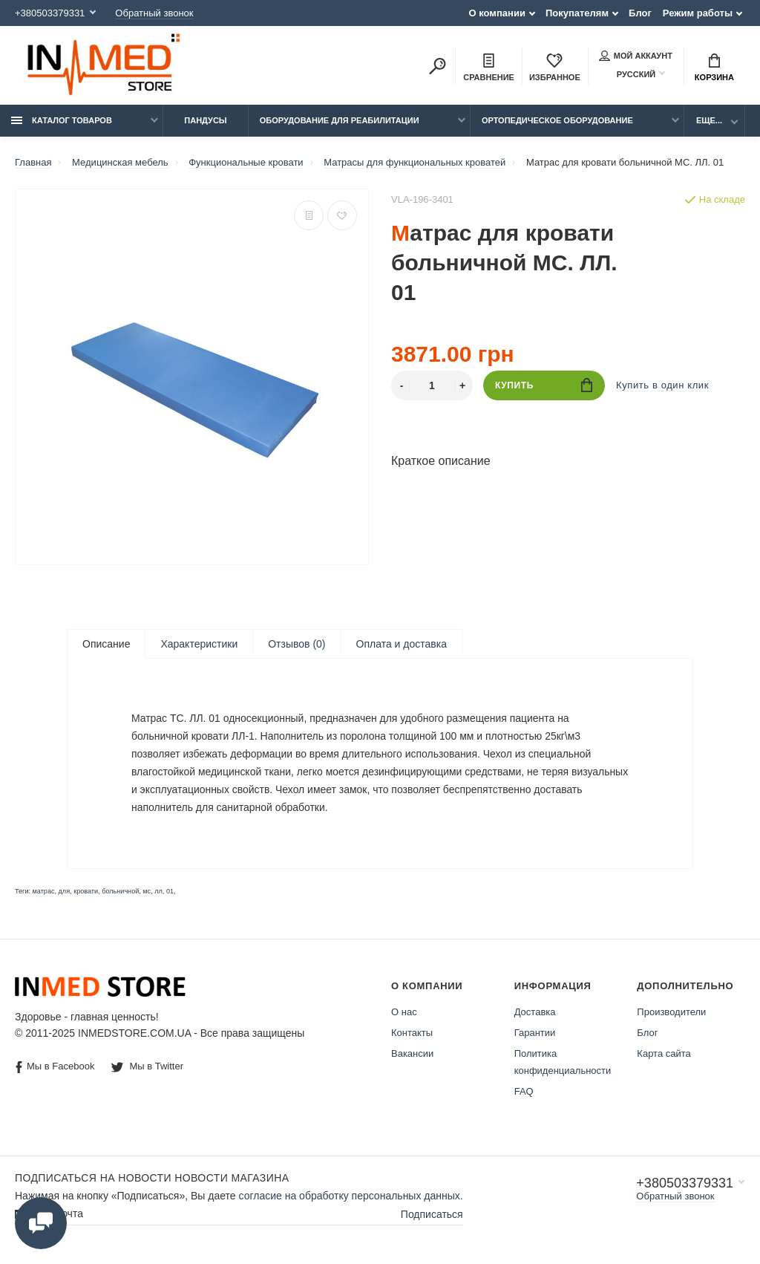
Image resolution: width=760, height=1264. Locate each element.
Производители (671, 1013)
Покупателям (577, 13)
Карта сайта (663, 1055)
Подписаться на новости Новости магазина (152, 1179)
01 (170, 892)
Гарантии (535, 1034)
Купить (543, 385)
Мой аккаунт (635, 56)
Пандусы (205, 120)
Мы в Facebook (55, 1068)
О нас (404, 1013)
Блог (640, 13)
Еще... (709, 120)
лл (158, 892)
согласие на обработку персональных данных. (351, 1197)
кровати (85, 892)
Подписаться (432, 1215)
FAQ (524, 1092)
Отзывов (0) (296, 644)
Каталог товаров (61, 120)
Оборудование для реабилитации (339, 120)
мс (146, 892)
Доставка (535, 1013)
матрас (44, 892)
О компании (497, 13)
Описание (106, 644)
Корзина (714, 67)
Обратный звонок (154, 13)
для (65, 892)
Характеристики (199, 644)
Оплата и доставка (401, 644)
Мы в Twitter (147, 1067)
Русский (627, 74)
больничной (120, 892)
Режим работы (698, 13)
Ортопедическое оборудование (557, 120)
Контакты (412, 1034)
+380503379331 (50, 13)
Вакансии (412, 1055)
